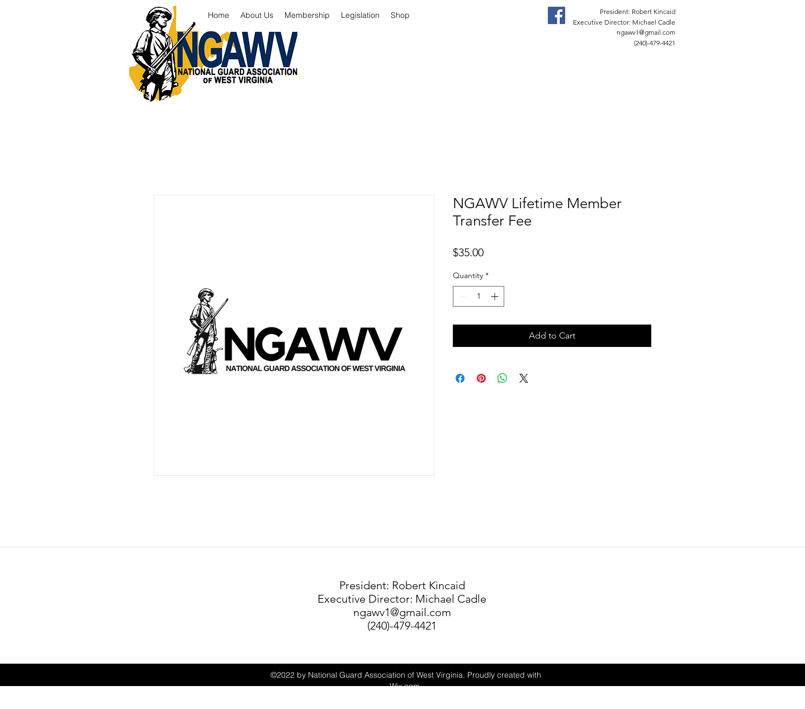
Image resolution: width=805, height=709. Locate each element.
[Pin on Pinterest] (481, 378)
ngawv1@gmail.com (646, 32)
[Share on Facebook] (460, 378)
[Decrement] (461, 296)
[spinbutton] (478, 296)
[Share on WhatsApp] (502, 378)
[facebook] (556, 15)
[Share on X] (524, 378)
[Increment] (496, 296)
